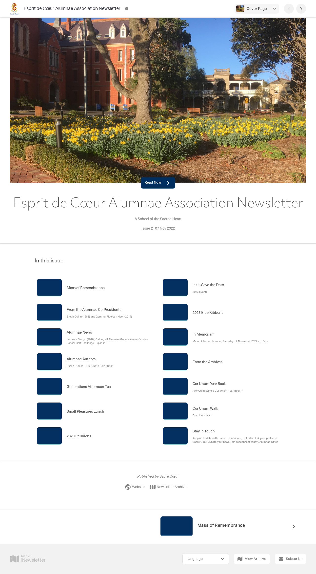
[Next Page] (301, 9)
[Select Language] (206, 558)
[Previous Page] (289, 9)
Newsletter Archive (168, 487)
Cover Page (257, 9)
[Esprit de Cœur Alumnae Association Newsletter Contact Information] (126, 8)
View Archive (251, 558)
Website (135, 487)
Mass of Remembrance (221, 525)
